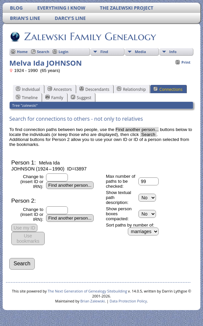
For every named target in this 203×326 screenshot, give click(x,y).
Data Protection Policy (128, 300)
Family (54, 97)
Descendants (94, 89)
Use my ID (24, 227)
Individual (28, 89)
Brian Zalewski (92, 300)
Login (64, 51)
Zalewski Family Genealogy (89, 36)
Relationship (131, 89)
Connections (167, 89)
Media (140, 51)
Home (22, 51)
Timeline (27, 97)
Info (173, 51)
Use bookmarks (28, 238)
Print (185, 62)
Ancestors (60, 89)
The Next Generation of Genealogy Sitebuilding (87, 291)
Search (43, 51)
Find (104, 51)
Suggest (81, 97)
